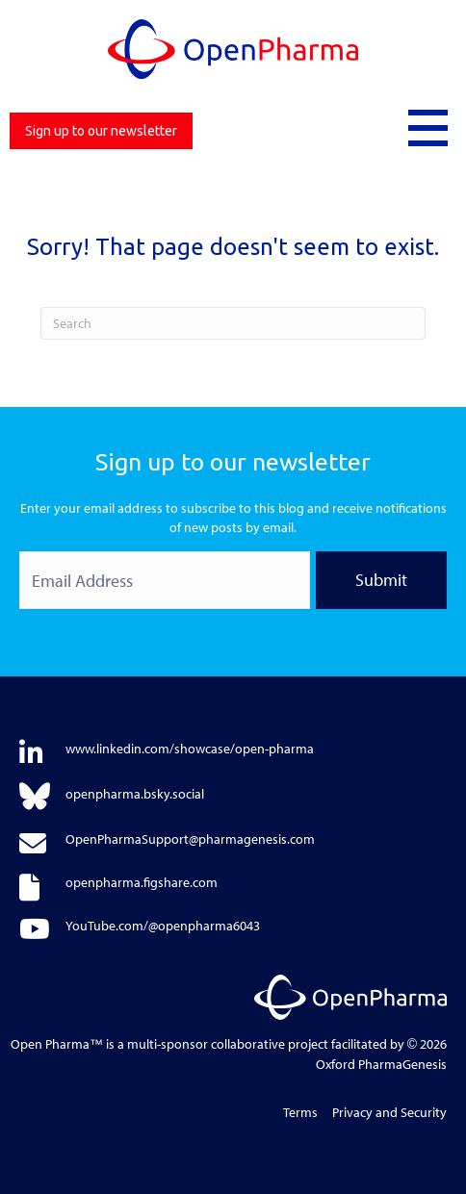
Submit (381, 580)
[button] (428, 126)
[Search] (233, 323)
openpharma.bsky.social (134, 793)
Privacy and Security (389, 1112)
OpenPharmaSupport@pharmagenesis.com (190, 839)
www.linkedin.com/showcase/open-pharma (189, 748)
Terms (300, 1112)
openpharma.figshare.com (141, 882)
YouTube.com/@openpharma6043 (162, 925)
